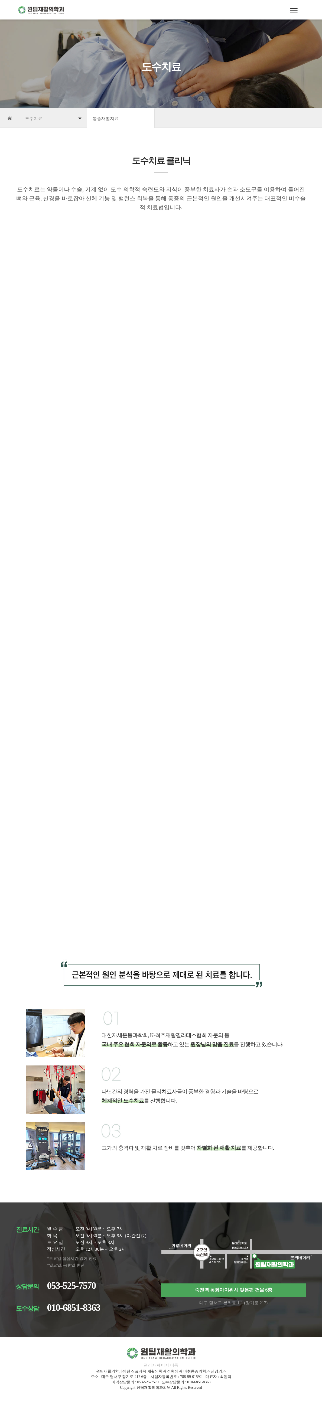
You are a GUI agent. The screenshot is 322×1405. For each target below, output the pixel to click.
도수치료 (33, 118)
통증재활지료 (106, 118)
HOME (9, 118)
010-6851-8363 (73, 1307)
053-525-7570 (71, 1285)
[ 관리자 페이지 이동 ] (161, 1365)
